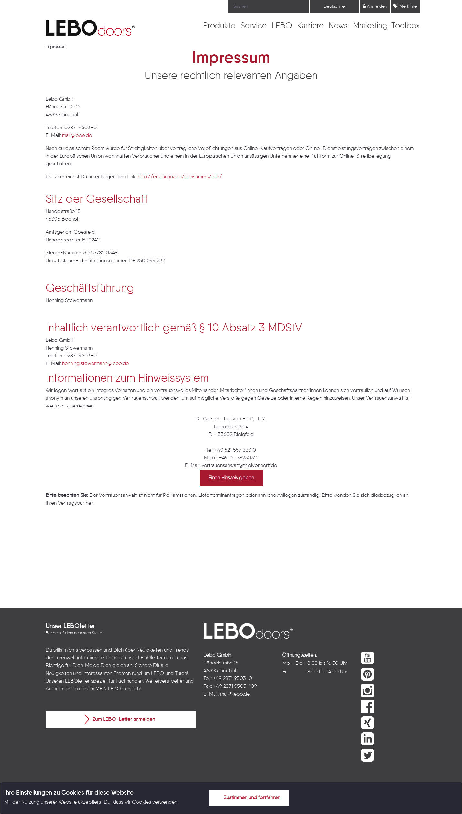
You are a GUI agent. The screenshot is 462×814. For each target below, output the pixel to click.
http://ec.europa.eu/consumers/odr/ (180, 177)
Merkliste (405, 6)
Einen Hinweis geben (231, 478)
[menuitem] (219, 26)
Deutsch (335, 6)
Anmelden (375, 6)
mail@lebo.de (77, 135)
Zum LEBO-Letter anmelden (120, 719)
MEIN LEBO (108, 689)
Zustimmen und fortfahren (248, 797)
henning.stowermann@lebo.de (95, 363)
